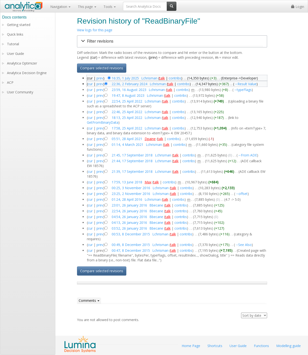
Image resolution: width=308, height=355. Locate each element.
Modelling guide (288, 345)
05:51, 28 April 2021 (127, 138)
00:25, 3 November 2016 (131, 188)
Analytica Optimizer (22, 63)
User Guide (15, 53)
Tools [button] (109, 6)
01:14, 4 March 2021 (127, 144)
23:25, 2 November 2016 (131, 193)
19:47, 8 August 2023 (128, 95)
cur (90, 84)
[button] (172, 41)
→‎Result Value (245, 84)
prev (99, 78)
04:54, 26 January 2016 (129, 216)
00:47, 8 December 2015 (131, 250)
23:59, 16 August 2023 (129, 89)
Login (297, 6)
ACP (10, 82)
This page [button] (87, 6)
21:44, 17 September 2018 (132, 161)
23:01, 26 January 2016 (129, 205)
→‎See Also (243, 244)
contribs (175, 78)
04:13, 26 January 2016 (129, 222)
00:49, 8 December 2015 (131, 244)
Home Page (191, 345)
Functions (261, 345)
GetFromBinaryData (102, 122)
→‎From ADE (247, 155)
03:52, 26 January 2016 (129, 228)
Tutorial (13, 44)
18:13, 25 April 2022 (127, 117)
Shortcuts (214, 345)
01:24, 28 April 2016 (127, 199)
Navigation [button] (60, 6)
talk (162, 78)
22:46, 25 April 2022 (127, 112)
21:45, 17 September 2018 (132, 155)
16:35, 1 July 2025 (125, 78)
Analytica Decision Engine (27, 73)
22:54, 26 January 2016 (129, 211)
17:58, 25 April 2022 (127, 128)
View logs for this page (94, 30)
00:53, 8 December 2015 (131, 234)
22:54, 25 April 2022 (127, 101)
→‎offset (241, 193)
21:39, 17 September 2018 (132, 171)
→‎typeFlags (242, 89)
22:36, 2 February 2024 (129, 84)
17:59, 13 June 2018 (127, 182)
